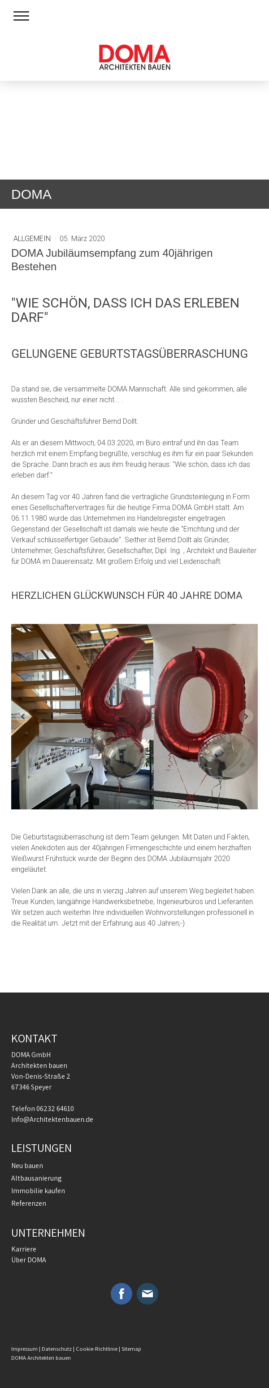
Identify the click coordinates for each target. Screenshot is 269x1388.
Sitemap (131, 1349)
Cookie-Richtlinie (96, 1349)
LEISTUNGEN (41, 1147)
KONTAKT (34, 1037)
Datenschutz (57, 1349)
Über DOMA (28, 1260)
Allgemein (32, 238)
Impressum (24, 1349)
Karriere (23, 1249)
